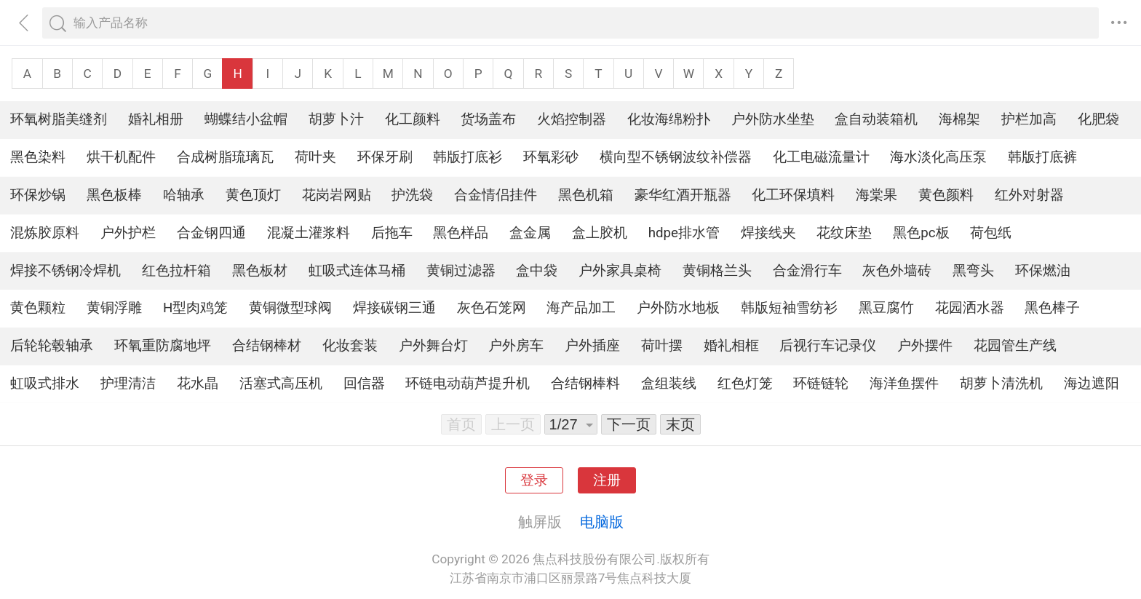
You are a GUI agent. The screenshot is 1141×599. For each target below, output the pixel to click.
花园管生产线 (1015, 346)
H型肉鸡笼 (195, 308)
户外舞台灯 (433, 346)
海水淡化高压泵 (938, 157)
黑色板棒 (114, 195)
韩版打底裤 (1042, 157)
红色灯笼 (745, 384)
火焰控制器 (571, 119)
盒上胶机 (599, 233)
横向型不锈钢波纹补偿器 (676, 157)
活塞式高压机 (280, 384)
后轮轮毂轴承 (51, 346)
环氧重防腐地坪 (162, 346)
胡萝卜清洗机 (1001, 384)
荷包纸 (990, 233)
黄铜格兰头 (717, 271)
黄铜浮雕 (114, 308)
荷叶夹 (315, 157)
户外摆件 (925, 346)
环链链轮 (820, 384)
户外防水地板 (678, 308)
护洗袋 (412, 195)
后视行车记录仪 (827, 346)
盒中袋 (536, 271)
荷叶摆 (662, 346)
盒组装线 (668, 384)
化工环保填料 (793, 195)
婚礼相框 (731, 346)
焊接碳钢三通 (394, 308)
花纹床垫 (844, 233)
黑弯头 (973, 271)
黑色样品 (460, 233)
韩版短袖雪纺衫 (789, 308)
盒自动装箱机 (876, 119)
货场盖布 (488, 119)
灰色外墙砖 (896, 271)
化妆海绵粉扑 (668, 119)
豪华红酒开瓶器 (683, 195)
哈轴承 (183, 195)
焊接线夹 (768, 233)
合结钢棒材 (266, 346)
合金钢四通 (211, 233)
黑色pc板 (921, 233)
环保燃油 (1042, 271)
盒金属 (530, 233)
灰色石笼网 (491, 308)
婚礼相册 (155, 119)
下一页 (629, 424)
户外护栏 (128, 233)
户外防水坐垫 (772, 119)
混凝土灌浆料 (308, 233)
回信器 (364, 384)
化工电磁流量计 (821, 157)
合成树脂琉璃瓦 (225, 157)
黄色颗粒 (37, 308)
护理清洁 (128, 384)
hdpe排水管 (684, 233)
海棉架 (959, 119)
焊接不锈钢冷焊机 (65, 271)
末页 (680, 424)
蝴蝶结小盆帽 (245, 119)
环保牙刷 (385, 157)
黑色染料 (37, 157)
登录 (534, 480)
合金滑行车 (807, 271)
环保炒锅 (37, 195)
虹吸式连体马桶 (357, 271)
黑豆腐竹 (886, 308)
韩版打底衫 (467, 157)
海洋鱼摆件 (904, 384)
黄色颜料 (946, 195)
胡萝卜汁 (336, 119)
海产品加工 (581, 308)
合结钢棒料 (585, 384)
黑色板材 (259, 271)
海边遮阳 (1091, 384)
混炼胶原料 (44, 233)
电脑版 (602, 522)
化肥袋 (1098, 119)
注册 (607, 480)
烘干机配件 (121, 157)
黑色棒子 (1052, 308)
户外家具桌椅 (620, 271)
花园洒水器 (969, 308)
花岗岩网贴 (336, 195)
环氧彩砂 (551, 157)
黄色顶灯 (253, 195)
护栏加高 (1029, 119)
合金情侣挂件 (495, 195)
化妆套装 (350, 346)
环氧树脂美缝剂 (58, 119)
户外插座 (592, 346)
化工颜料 (412, 119)
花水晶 (197, 384)
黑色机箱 (585, 195)
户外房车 (516, 346)
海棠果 (876, 195)
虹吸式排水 (44, 384)
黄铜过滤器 (461, 271)
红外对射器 (1029, 195)
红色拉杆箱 (176, 271)
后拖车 (392, 233)
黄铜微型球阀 (290, 308)
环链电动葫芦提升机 (467, 384)
